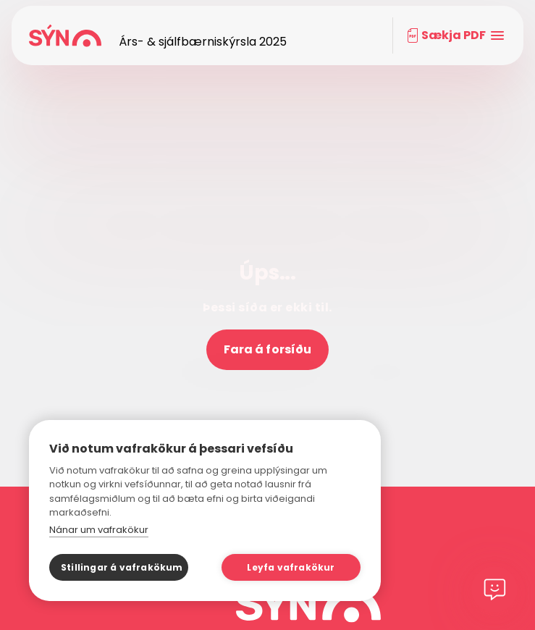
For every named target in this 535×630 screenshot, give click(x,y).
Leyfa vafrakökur (290, 567)
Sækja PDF (453, 35)
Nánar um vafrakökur (98, 530)
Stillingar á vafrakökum (122, 567)
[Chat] (494, 589)
